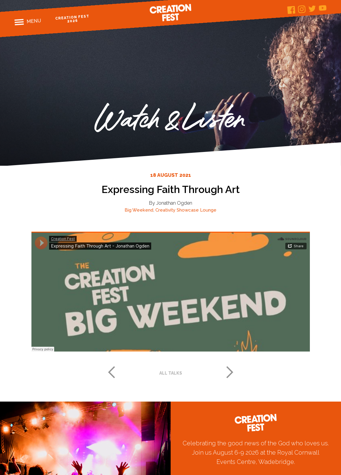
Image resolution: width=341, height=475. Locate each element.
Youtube (323, 8)
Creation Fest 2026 (72, 18)
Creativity (165, 210)
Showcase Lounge (196, 210)
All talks (170, 373)
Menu (34, 21)
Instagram (302, 9)
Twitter (312, 8)
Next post (230, 372)
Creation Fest (171, 12)
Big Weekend (139, 210)
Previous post (111, 372)
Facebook (291, 10)
